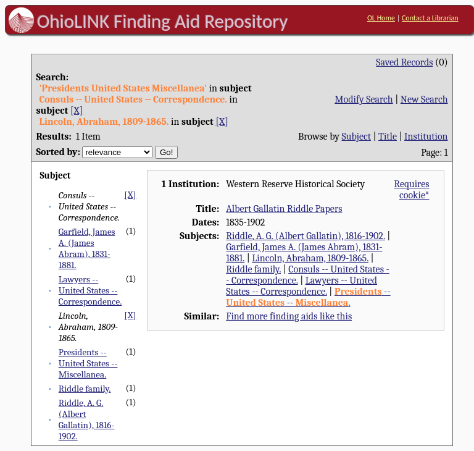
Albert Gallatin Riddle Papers (284, 208)
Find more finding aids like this (289, 316)
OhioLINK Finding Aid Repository (162, 21)
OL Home (381, 18)
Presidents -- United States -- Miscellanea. (88, 363)
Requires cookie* (411, 190)
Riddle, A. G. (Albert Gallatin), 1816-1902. (87, 419)
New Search (424, 99)
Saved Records (404, 62)
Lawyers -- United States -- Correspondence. (90, 290)
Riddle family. (85, 388)
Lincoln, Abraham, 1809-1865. (310, 258)
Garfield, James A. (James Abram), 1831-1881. (87, 248)
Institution (426, 136)
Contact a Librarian (430, 18)
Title (387, 136)
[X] (76, 110)
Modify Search (364, 99)
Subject (356, 136)
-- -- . (308, 297)
